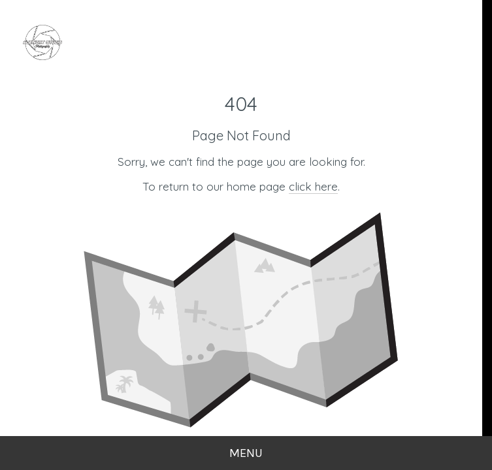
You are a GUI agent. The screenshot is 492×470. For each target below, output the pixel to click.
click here (313, 186)
